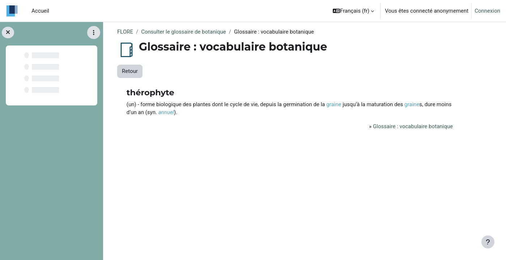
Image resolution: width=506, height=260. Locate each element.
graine (333, 104)
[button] (353, 11)
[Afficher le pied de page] (487, 241)
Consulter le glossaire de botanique (183, 32)
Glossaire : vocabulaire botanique (413, 126)
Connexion (487, 11)
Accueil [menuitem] (40, 11)
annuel (166, 112)
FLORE (125, 32)
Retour (130, 71)
